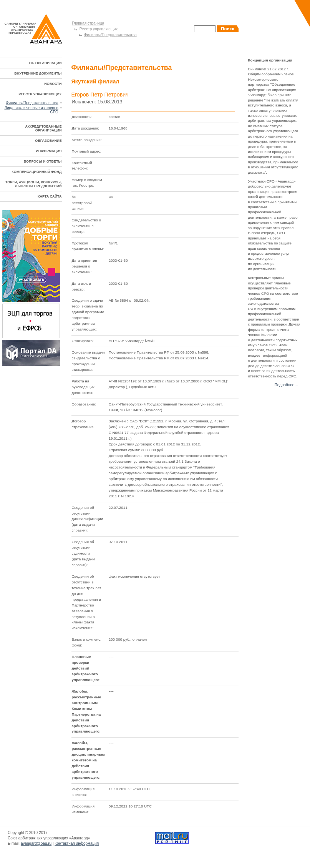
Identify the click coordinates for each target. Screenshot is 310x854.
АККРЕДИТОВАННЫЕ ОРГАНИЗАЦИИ (43, 128)
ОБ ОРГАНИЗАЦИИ (45, 63)
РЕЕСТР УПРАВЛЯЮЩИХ (39, 94)
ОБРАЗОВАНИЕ (48, 141)
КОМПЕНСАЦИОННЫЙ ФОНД (36, 172)
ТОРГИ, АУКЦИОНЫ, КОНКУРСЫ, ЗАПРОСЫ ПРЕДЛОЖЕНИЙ (33, 184)
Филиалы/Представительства (110, 35)
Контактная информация (77, 843)
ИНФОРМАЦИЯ (48, 151)
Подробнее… (286, 385)
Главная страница (88, 23)
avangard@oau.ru (36, 843)
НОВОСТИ (52, 84)
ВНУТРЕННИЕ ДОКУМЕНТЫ (37, 73)
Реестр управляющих (99, 29)
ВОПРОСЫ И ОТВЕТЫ (43, 161)
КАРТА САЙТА (49, 196)
